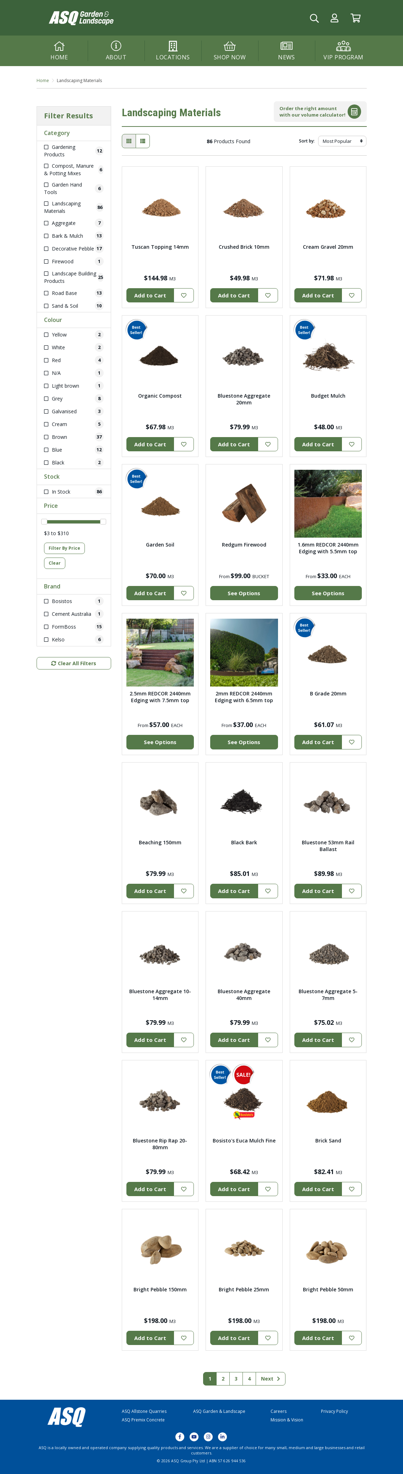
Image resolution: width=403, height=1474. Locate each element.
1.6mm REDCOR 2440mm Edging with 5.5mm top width (328, 551)
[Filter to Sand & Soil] (74, 305)
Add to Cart (150, 295)
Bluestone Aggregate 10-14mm (160, 994)
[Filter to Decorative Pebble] (74, 248)
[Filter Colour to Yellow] (74, 334)
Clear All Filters (73, 663)
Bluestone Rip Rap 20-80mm (160, 1144)
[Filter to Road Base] (74, 293)
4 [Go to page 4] (249, 1378)
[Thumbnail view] (129, 141)
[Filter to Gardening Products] (74, 150)
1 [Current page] (209, 1378)
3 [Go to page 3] (236, 1378)
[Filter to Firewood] (74, 261)
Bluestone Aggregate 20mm (244, 399)
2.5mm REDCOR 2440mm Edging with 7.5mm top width (160, 700)
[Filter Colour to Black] (74, 462)
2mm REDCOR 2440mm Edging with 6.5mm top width (244, 700)
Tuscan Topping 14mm (160, 246)
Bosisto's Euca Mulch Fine (244, 1140)
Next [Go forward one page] (270, 1378)
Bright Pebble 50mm (328, 1289)
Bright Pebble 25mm (244, 1289)
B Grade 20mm (328, 693)
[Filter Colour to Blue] (74, 449)
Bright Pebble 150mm (160, 1289)
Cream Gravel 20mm (328, 246)
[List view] (143, 141)
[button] (334, 18)
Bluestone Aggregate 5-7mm (328, 994)
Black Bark (244, 842)
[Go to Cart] (355, 18)
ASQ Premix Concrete (143, 1420)
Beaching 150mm (160, 842)
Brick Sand (328, 1140)
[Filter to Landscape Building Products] (74, 277)
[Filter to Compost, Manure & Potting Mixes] (74, 169)
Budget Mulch (328, 395)
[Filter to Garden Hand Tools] (74, 188)
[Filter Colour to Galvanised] (74, 411)
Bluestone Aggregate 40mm (244, 994)
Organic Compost (160, 395)
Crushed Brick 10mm (244, 246)
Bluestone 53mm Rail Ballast (328, 845)
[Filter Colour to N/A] (74, 373)
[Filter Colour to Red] (74, 360)
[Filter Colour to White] (74, 347)
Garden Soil (160, 544)
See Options (244, 593)
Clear (55, 563)
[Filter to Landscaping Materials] (74, 207)
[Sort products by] (342, 141)
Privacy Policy (334, 1411)
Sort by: (307, 141)
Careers (279, 1411)
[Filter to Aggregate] (74, 223)
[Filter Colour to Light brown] (74, 385)
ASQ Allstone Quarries (144, 1411)
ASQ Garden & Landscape (219, 1411)
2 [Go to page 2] (223, 1378)
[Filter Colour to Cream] (74, 424)
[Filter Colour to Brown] (74, 436)
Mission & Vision (287, 1420)
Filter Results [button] (68, 116)
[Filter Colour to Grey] (74, 398)
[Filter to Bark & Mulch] (74, 235)
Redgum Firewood (244, 544)
